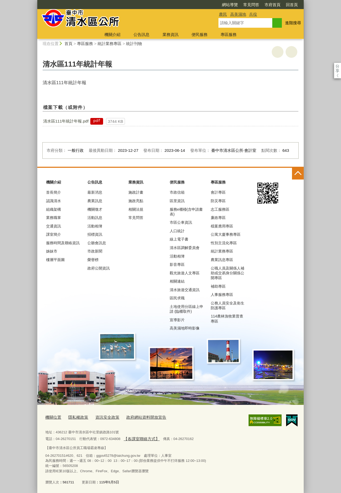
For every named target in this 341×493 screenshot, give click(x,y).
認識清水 (53, 201)
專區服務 (229, 34)
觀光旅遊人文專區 (185, 273)
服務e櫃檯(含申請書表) (186, 211)
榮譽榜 (93, 260)
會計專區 (218, 192)
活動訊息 (94, 217)
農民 (223, 14)
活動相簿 (94, 226)
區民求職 (177, 298)
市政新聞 (94, 251)
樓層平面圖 (55, 260)
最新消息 (94, 192)
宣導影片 (177, 320)
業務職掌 (53, 217)
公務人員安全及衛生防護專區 (227, 305)
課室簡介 (53, 234)
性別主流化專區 (224, 243)
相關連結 (177, 281)
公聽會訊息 (96, 243)
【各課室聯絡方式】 (139, 437)
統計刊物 (134, 43)
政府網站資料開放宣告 (135, 417)
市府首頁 (242, 4)
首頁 (68, 43)
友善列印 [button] (277, 52)
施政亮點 (135, 201)
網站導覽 (199, 4)
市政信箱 (177, 192)
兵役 (253, 14)
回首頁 (261, 4)
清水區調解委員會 (185, 248)
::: (35, 2)
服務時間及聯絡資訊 (63, 243)
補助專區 (218, 286)
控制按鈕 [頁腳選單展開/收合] (298, 174)
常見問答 (221, 4)
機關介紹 (112, 34)
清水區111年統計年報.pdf (65, 121)
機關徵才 (94, 209)
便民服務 (200, 34)
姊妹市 (51, 251)
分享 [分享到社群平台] (337, 66)
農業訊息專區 (222, 260)
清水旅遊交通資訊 (185, 290)
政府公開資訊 (98, 268)
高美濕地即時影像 (185, 328)
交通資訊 (53, 226)
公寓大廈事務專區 (226, 234)
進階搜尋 (293, 23)
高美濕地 (238, 14)
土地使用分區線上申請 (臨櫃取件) (186, 308)
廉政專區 (218, 217)
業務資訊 (170, 34)
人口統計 (177, 231)
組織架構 (53, 209)
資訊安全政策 (101, 417)
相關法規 (135, 209)
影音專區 (177, 264)
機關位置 (52, 417)
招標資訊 (94, 234)
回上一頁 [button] (291, 52)
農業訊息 (94, 201)
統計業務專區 (109, 43)
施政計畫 (135, 192)
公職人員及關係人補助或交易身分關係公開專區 (227, 273)
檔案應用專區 (222, 226)
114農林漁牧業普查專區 (227, 318)
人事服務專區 (222, 294)
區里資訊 (177, 201)
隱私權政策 (74, 417)
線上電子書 (179, 239)
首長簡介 (53, 192)
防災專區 (218, 201)
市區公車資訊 (181, 222)
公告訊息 (141, 34)
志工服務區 (220, 209)
